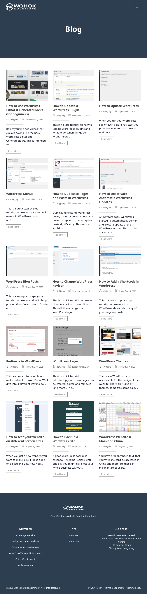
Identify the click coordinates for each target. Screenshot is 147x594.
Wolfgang (14, 119)
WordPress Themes (113, 361)
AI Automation (25, 565)
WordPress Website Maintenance (25, 553)
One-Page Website (25, 535)
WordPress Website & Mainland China (115, 439)
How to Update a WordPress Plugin (66, 108)
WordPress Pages (66, 361)
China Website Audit (26, 559)
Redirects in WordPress (23, 361)
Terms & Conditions (114, 587)
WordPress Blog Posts (22, 281)
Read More (13, 151)
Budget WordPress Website (25, 541)
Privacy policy (95, 587)
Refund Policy (134, 587)
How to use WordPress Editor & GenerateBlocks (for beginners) (24, 110)
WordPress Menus (19, 194)
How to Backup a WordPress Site (65, 439)
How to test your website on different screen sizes (25, 439)
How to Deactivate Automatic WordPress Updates (115, 198)
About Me (73, 535)
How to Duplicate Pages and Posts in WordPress (70, 196)
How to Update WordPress (119, 106)
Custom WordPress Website (25, 547)
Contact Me (73, 541)
